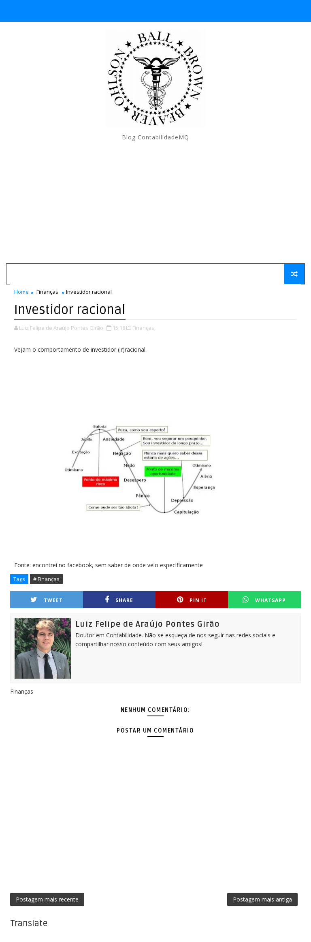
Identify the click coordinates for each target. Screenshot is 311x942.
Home (21, 291)
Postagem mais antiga (262, 899)
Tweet (46, 600)
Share (119, 600)
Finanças (47, 291)
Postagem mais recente (47, 899)
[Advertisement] (155, 202)
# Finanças (46, 579)
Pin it (192, 600)
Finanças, (144, 327)
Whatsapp (264, 600)
